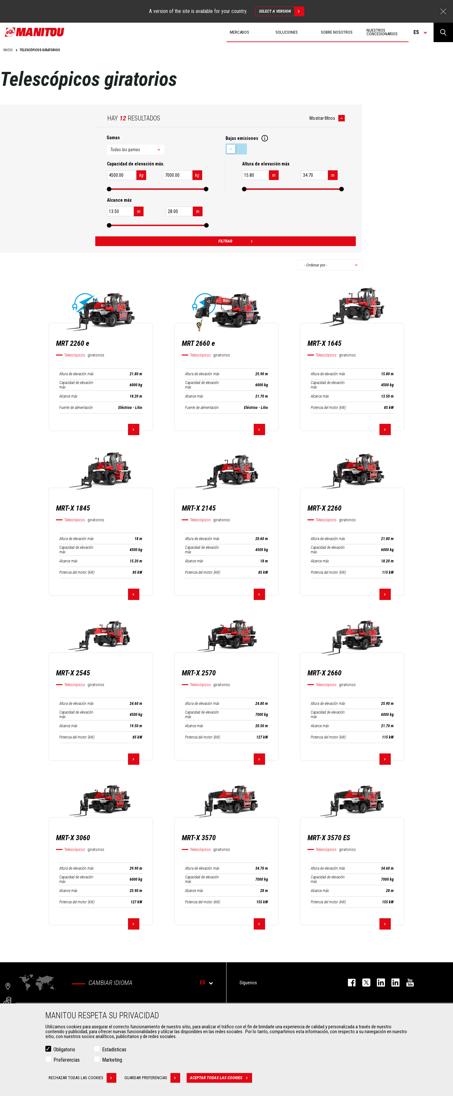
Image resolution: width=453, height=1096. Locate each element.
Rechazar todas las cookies (82, 1078)
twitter (363, 982)
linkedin (392, 982)
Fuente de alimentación (76, 407)
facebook (348, 982)
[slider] (109, 189)
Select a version (281, 11)
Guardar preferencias (152, 1078)
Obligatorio (64, 1049)
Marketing (112, 1060)
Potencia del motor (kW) (328, 407)
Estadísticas (114, 1049)
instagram (377, 982)
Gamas (113, 137)
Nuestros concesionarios (382, 32)
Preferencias (66, 1060)
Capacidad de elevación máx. (76, 385)
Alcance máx (68, 396)
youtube (407, 982)
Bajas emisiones (236, 148)
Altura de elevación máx (76, 374)
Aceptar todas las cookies (221, 1078)
